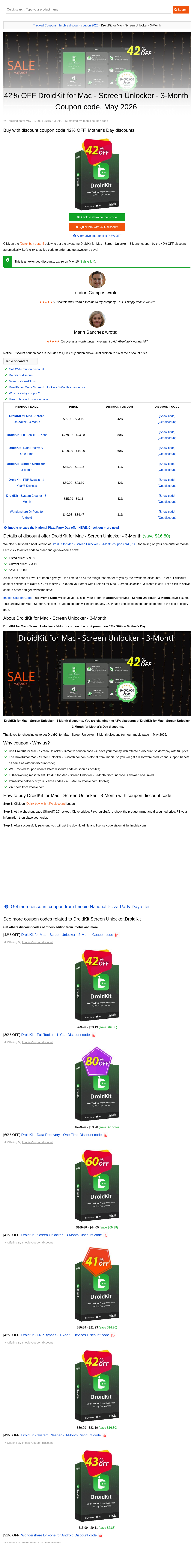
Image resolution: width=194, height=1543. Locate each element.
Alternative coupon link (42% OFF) (98, 235)
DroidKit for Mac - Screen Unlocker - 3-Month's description (47, 387)
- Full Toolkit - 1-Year (27, 435)
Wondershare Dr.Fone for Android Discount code (59, 1535)
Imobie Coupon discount (37, 942)
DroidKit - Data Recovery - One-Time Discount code (61, 1135)
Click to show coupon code (96, 217)
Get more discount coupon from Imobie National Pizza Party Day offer (76, 906)
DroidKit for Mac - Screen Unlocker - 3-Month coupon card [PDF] (94, 544)
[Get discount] (167, 422)
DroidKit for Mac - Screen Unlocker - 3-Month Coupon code (67, 935)
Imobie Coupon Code (17, 597)
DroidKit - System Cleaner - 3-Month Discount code (61, 1435)
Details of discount (21, 375)
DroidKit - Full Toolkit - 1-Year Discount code (55, 1035)
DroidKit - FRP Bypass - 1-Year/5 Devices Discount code (65, 1335)
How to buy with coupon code (28, 399)
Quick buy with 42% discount (96, 227)
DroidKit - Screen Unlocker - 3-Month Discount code (61, 1235)
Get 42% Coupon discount (26, 369)
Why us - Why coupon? (24, 393)
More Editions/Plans (22, 381)
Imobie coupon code (95, 120)
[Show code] (167, 416)
